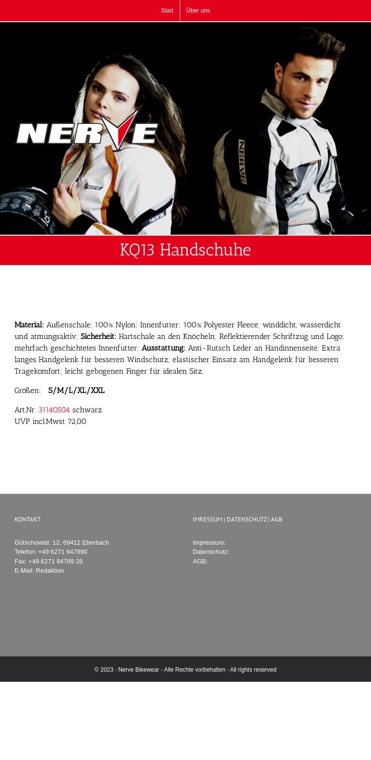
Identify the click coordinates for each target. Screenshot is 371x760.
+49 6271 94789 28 (56, 561)
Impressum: (209, 542)
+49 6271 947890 (62, 551)
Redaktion (50, 570)
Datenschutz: (211, 551)
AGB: (200, 561)
